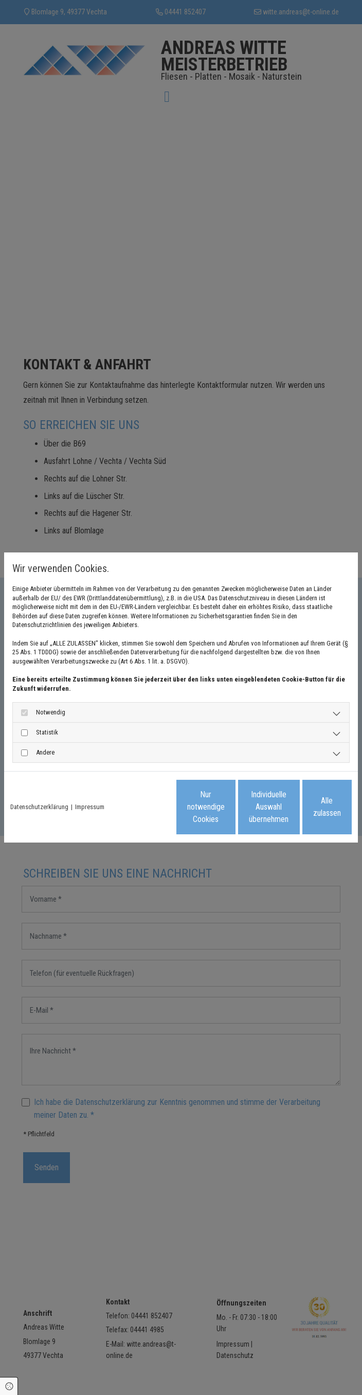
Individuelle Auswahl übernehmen (207, 811)
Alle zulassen (304, 811)
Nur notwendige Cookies (108, 811)
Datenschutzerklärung (39, 785)
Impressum (89, 785)
